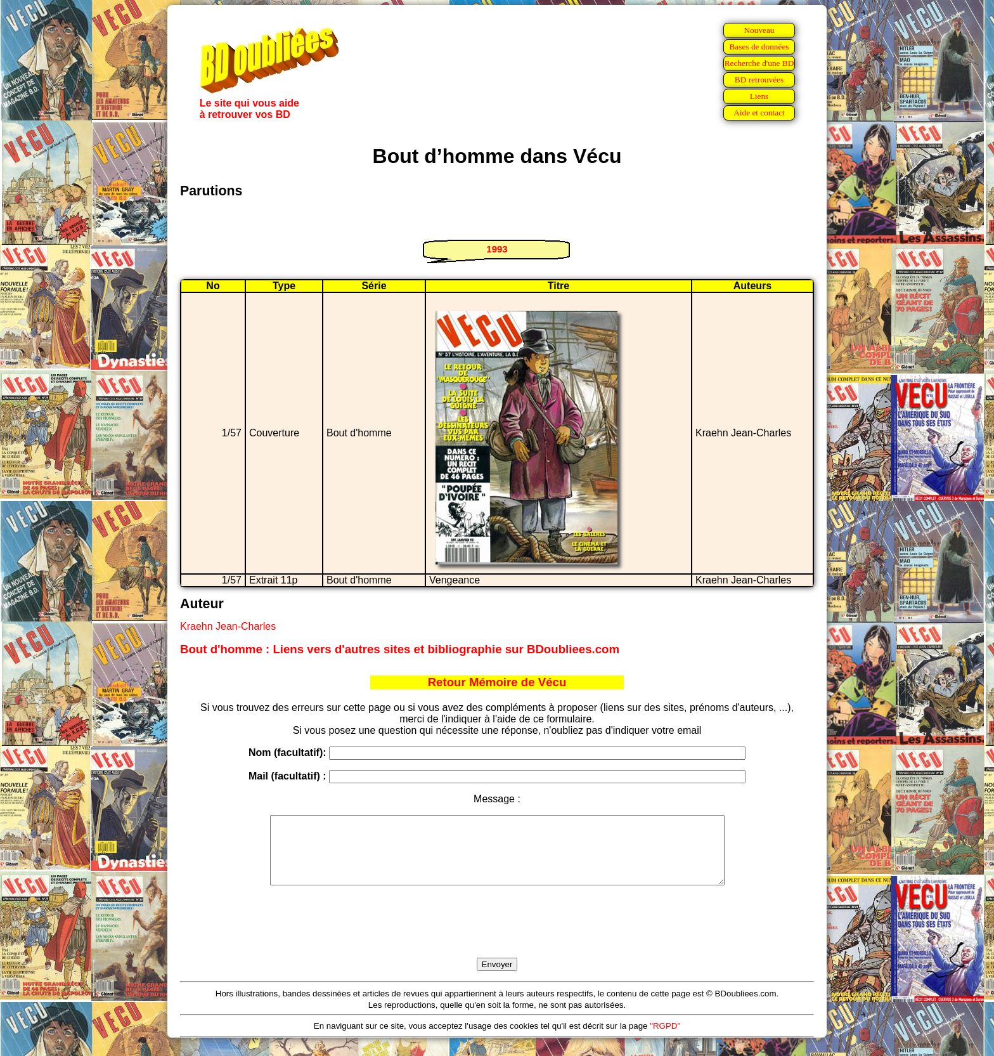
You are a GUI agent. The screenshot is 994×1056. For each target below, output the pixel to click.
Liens (759, 96)
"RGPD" (665, 1039)
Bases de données (759, 46)
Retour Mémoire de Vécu (497, 682)
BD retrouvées (759, 79)
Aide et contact (759, 112)
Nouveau (759, 30)
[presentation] (497, 936)
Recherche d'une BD (759, 63)
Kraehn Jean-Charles (228, 626)
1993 (496, 249)
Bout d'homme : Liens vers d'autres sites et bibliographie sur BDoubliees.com (399, 649)
